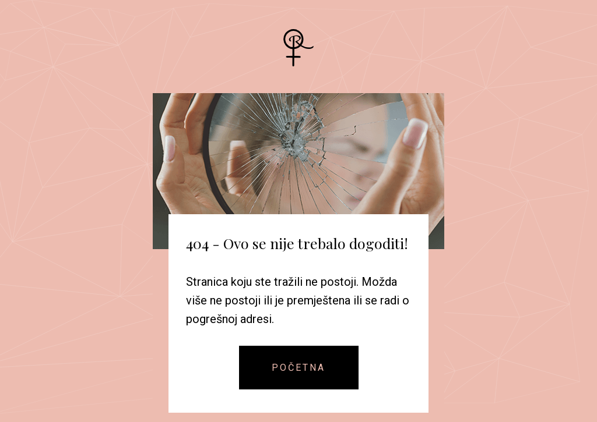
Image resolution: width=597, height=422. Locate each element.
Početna (298, 367)
